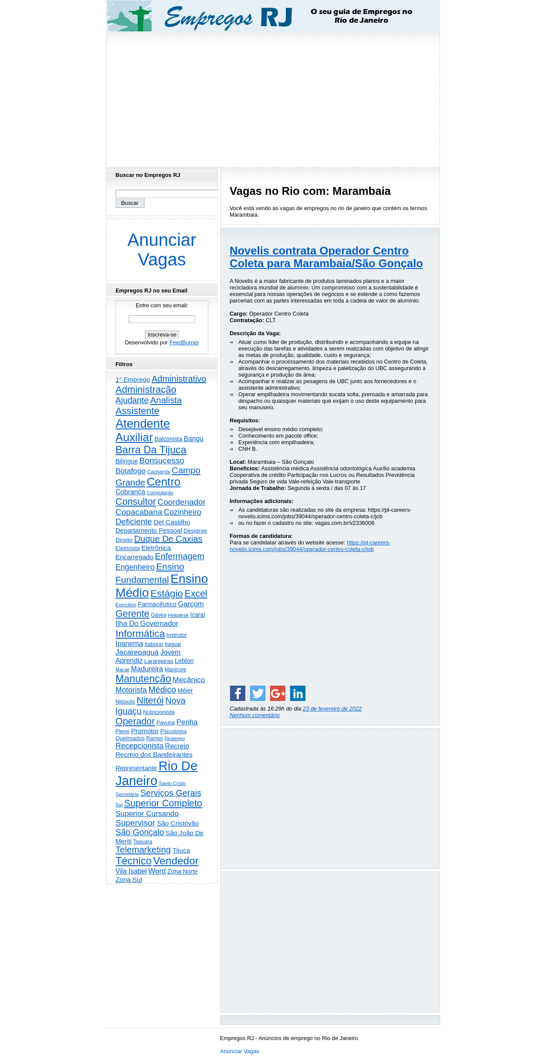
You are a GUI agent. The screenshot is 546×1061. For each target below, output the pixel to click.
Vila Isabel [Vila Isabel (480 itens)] (131, 871)
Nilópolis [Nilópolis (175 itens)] (125, 702)
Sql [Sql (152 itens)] (118, 804)
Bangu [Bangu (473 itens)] (193, 438)
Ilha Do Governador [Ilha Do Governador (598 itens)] (146, 623)
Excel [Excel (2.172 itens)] (196, 593)
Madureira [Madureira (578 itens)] (147, 669)
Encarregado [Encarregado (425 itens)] (134, 557)
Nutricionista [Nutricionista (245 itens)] (158, 712)
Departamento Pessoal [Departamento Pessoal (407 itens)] (148, 530)
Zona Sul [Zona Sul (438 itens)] (128, 879)
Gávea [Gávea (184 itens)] (158, 615)
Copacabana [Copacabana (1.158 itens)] (138, 512)
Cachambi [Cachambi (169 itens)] (158, 471)
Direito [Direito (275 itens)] (123, 540)
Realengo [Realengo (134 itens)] (175, 738)
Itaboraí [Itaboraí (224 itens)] (153, 644)
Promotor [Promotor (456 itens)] (145, 731)
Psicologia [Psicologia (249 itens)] (173, 731)
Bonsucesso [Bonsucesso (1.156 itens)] (161, 460)
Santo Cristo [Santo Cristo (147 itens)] (172, 783)
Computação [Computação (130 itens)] (160, 492)
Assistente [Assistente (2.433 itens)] (137, 410)
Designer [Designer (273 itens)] (195, 530)
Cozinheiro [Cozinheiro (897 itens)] (182, 512)
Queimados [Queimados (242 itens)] (130, 738)
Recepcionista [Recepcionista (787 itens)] (139, 745)
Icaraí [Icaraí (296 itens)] (197, 615)
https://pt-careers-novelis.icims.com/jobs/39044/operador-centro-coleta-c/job (310, 545)
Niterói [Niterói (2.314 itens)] (149, 700)
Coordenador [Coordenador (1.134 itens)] (182, 502)
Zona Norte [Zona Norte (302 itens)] (182, 871)
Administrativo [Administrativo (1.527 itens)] (179, 379)
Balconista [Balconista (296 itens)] (168, 439)
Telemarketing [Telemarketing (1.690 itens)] (143, 849)
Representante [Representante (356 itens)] (136, 768)
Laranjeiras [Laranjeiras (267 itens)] (158, 661)
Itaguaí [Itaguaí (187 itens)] (173, 644)
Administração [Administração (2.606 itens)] (145, 389)
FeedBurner (184, 342)
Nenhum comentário (255, 715)
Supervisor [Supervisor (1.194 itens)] (135, 822)
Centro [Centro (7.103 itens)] (164, 482)
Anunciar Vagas (162, 249)
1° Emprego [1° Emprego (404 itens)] (132, 379)
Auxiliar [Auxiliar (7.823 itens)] (134, 437)
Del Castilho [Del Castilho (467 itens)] (171, 522)
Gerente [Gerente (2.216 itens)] (132, 614)
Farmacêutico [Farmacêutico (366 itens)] (157, 604)
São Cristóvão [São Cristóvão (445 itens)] (178, 823)
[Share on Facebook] (237, 693)
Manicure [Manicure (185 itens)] (176, 670)
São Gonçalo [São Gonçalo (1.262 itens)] (139, 832)
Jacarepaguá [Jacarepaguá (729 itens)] (137, 652)
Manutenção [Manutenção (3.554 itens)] (143, 678)
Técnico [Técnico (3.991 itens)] (133, 861)
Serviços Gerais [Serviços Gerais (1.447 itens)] (170, 793)
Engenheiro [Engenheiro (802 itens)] (135, 567)
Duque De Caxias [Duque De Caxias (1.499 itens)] (168, 539)
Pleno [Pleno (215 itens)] (122, 731)
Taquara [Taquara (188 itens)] (143, 842)
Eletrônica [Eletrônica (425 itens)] (156, 547)
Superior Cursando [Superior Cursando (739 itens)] (147, 813)
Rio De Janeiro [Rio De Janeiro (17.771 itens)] (156, 773)
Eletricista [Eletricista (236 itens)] (127, 548)
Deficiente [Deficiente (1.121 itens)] (133, 521)
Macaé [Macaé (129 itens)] (122, 669)
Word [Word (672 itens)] (157, 871)
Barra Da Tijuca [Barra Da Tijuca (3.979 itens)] (151, 450)
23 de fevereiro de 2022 (332, 708)
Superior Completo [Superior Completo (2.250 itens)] (163, 803)
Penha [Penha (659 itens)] (187, 722)
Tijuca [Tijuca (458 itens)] (181, 850)
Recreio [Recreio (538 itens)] (177, 746)
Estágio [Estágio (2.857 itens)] (166, 593)
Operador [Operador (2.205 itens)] (135, 721)
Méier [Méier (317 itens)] (185, 690)
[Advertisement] (273, 97)
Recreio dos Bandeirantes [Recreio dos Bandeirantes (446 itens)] (154, 754)
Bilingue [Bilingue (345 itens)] (126, 461)
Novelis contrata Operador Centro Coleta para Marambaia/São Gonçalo (326, 257)
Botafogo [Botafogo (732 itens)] (130, 470)
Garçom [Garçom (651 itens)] (191, 604)
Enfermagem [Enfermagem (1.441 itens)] (179, 556)
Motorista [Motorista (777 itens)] (131, 690)
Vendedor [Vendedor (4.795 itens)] (175, 861)
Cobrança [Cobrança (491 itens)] (130, 492)
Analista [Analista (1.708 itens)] (166, 400)
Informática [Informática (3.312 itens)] (140, 633)
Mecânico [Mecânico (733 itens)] (189, 679)
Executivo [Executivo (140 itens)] (125, 604)
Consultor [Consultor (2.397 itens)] (135, 501)
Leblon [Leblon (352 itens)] (184, 660)
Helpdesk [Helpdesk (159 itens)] (178, 615)
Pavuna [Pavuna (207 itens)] (165, 723)
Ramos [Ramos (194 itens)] (154, 738)
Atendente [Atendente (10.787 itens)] (142, 423)
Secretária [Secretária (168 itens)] (127, 794)
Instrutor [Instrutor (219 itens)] (176, 635)
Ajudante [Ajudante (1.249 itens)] (132, 400)
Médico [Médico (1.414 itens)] (162, 689)
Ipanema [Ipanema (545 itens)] (129, 643)
